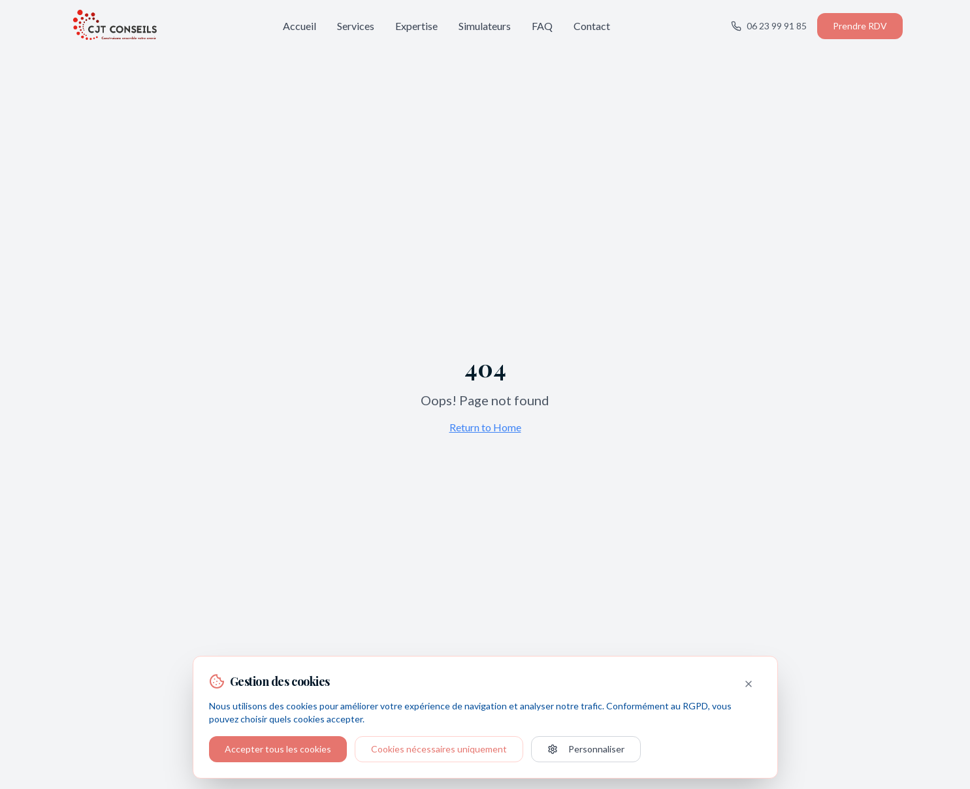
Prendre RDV (860, 25)
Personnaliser (585, 748)
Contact (592, 26)
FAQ (542, 26)
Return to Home (485, 427)
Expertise (416, 26)
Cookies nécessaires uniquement (439, 748)
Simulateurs (485, 26)
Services (355, 26)
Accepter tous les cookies (278, 748)
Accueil (299, 26)
